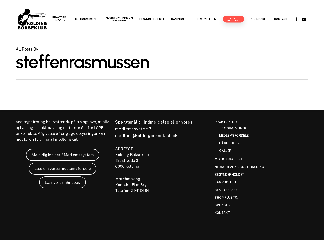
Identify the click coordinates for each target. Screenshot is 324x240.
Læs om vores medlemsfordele (62, 168)
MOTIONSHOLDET (229, 159)
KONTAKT (222, 213)
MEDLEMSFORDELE (234, 135)
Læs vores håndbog (63, 182)
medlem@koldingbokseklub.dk (146, 135)
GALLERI (225, 151)
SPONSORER (225, 205)
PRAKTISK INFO (227, 122)
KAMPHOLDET (225, 182)
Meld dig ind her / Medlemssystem (63, 155)
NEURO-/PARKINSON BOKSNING (239, 167)
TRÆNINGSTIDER (232, 128)
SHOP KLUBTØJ (227, 197)
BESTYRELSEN (226, 190)
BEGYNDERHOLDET (229, 174)
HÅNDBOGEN (229, 143)
